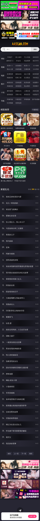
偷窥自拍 (10, 82)
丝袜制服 (18, 69)
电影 (2, 75)
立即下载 (32, 516)
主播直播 (27, 69)
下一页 (24, 454)
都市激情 (10, 91)
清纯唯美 (18, 86)
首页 (9, 454)
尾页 (30, 454)
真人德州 (18, 57)
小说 (2, 92)
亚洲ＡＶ (10, 66)
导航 (2, 101)
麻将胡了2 (10, 61)
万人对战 (27, 57)
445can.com (20, 44)
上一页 (16, 454)
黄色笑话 (27, 94)
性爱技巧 (36, 94)
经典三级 (18, 78)
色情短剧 (18, 103)
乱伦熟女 (27, 78)
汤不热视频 (35, 99)
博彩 (2, 58)
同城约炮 (10, 99)
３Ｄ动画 (36, 66)
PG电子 (9, 57)
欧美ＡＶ (27, 66)
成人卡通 (27, 74)
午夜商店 (18, 99)
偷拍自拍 (18, 74)
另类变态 (36, 78)
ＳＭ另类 (36, 69)
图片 (2, 84)
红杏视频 (10, 103)
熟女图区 (27, 86)
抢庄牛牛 (36, 61)
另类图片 (36, 86)
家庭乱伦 (18, 91)
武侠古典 (36, 91)
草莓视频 (27, 99)
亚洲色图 (18, 82)
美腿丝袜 (10, 86)
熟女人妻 (10, 69)
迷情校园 (10, 94)
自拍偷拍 (18, 66)
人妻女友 (27, 91)
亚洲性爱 (10, 74)
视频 (2, 67)
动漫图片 (36, 82)
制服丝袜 (10, 78)
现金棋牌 (27, 61)
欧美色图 (27, 82)
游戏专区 (36, 57)
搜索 (35, 49)
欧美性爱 (36, 74)
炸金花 (18, 61)
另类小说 (18, 94)
